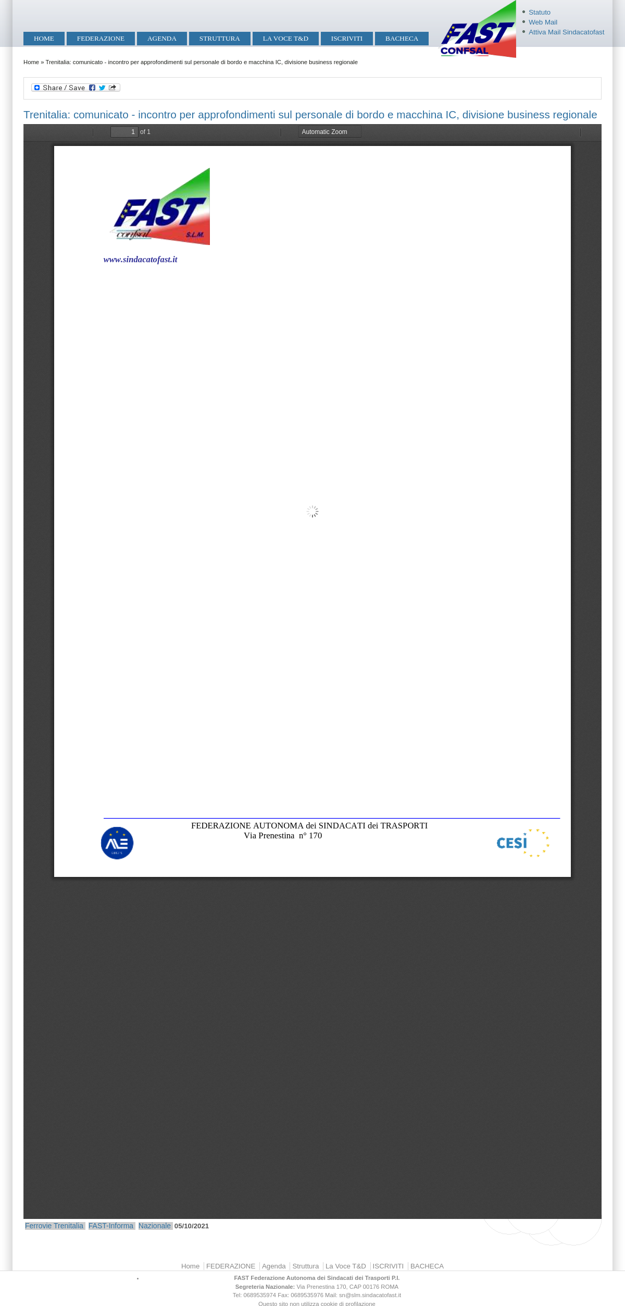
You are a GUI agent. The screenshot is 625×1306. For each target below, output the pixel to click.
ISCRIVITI (346, 38)
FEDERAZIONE (100, 38)
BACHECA (401, 38)
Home (44, 38)
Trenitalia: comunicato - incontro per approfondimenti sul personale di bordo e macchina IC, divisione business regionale (310, 114)
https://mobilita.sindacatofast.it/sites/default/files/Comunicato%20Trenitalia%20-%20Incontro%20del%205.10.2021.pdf (312, 671)
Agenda (162, 38)
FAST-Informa (111, 1226)
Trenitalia (68, 1226)
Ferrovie (38, 1226)
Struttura (219, 38)
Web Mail (543, 22)
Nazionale (155, 1226)
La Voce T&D (285, 38)
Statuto (540, 12)
